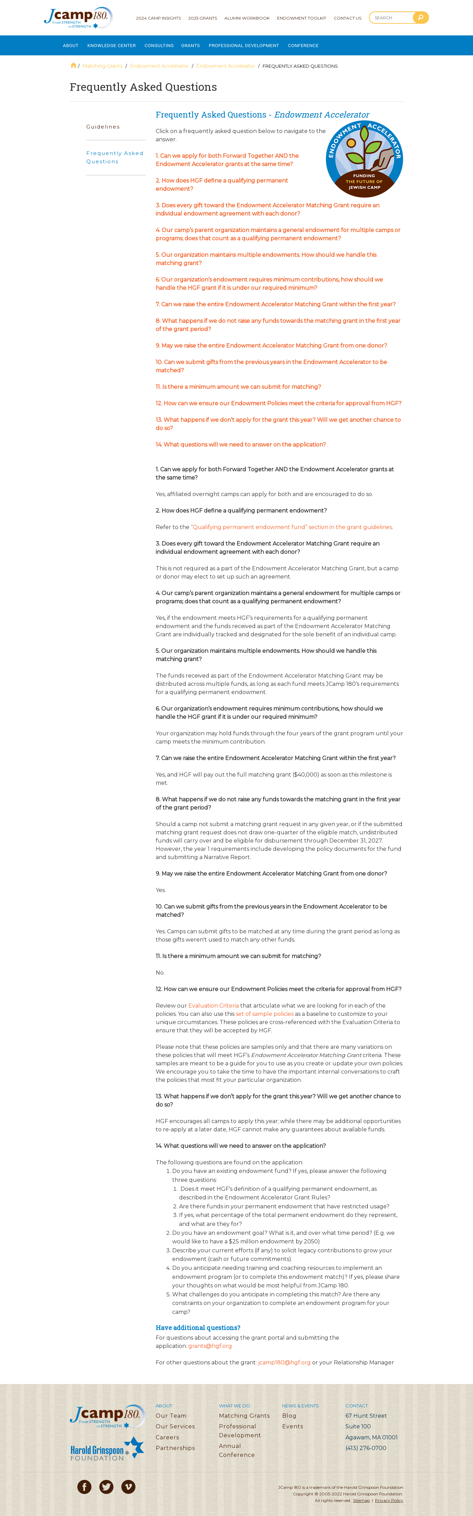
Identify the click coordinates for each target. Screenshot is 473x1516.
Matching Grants (102, 61)
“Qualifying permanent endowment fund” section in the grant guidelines (291, 522)
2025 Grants (202, 18)
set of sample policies (265, 1009)
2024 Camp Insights (158, 18)
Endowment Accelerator (159, 61)
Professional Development (265, 43)
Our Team (171, 1411)
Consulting (171, 43)
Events (292, 1421)
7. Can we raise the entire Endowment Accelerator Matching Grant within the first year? (276, 300)
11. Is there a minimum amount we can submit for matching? (239, 382)
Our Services (175, 1421)
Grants (206, 43)
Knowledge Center (117, 43)
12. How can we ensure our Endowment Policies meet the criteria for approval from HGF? (279, 399)
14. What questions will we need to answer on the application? (241, 440)
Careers (167, 1432)
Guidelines (103, 122)
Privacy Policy (389, 1495)
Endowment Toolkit (301, 18)
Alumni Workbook (247, 18)
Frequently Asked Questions (115, 152)
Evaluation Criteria (213, 1001)
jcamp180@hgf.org (284, 1357)
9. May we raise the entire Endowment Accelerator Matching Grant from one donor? (271, 341)
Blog (289, 1411)
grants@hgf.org (210, 1341)
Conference (331, 43)
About (71, 43)
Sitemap (361, 1495)
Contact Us (347, 18)
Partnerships (175, 1443)
